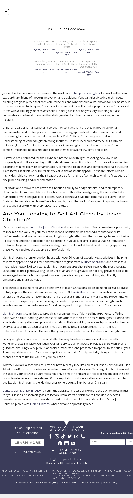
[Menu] (6, 12)
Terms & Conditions (90, 482)
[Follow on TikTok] (63, 436)
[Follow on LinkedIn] (66, 443)
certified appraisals (93, 262)
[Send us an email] (76, 436)
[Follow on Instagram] (57, 436)
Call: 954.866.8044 (28, 452)
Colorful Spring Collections (88, 43)
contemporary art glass (84, 93)
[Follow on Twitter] (70, 436)
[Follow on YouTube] (73, 443)
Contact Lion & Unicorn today (22, 391)
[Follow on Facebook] (50, 436)
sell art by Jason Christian (46, 227)
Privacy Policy (110, 482)
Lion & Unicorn (80, 292)
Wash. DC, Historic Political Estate (44, 43)
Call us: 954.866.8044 (66, 29)
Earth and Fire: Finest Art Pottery (66, 63)
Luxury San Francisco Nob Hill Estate (66, 44)
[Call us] (83, 436)
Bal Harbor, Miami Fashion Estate (44, 63)
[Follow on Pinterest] (60, 443)
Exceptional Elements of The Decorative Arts (88, 64)
